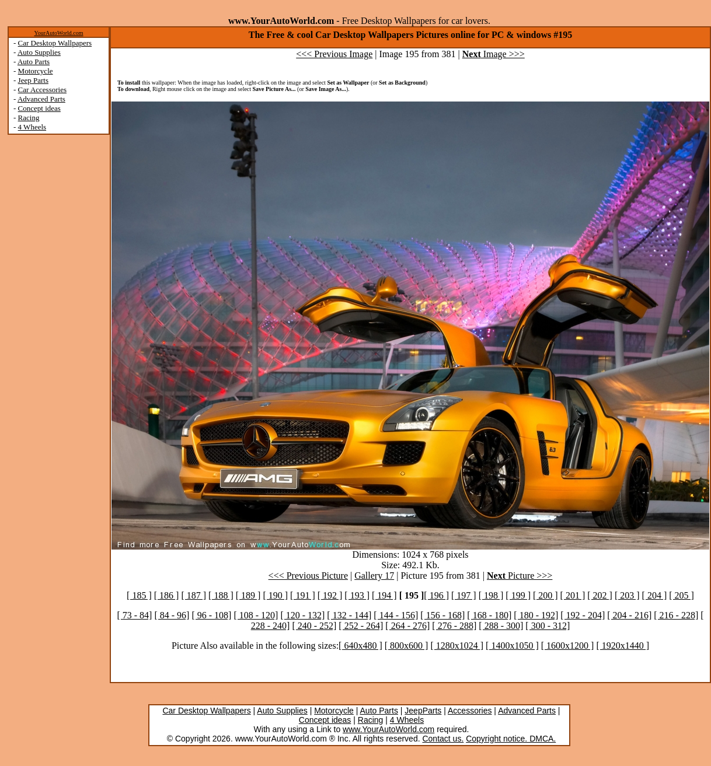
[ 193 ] (357, 595)
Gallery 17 (374, 575)
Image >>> (493, 54)
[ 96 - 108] (211, 615)
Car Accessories (42, 89)
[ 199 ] (518, 595)
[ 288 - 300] (501, 626)
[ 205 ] (681, 595)
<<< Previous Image (334, 54)
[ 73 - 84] (134, 615)
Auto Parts (34, 61)
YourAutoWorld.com (58, 33)
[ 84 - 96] (171, 615)
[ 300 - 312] (547, 626)
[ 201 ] (572, 595)
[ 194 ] (384, 595)
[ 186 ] (166, 595)
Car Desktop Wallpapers (55, 43)
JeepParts (423, 710)
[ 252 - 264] (361, 626)
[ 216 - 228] (676, 615)
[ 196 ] (436, 595)
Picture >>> (519, 575)
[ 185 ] (139, 595)
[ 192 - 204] (582, 615)
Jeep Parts (33, 80)
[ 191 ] (302, 595)
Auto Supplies (39, 52)
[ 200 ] (545, 595)
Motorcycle (35, 71)
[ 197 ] (463, 595)
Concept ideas (39, 108)
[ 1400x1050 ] (512, 645)
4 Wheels (32, 127)
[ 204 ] (654, 595)
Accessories (470, 710)
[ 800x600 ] (406, 645)
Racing (29, 117)
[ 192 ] (330, 595)
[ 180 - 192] (536, 615)
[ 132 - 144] (349, 615)
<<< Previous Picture (308, 575)
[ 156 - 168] (442, 615)
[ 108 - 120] (255, 615)
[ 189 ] (248, 595)
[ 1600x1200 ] (567, 645)
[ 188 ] (220, 595)
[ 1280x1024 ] (456, 645)
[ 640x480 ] (360, 645)
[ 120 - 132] (302, 615)
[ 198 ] (491, 595)
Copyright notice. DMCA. (511, 738)
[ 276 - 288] (454, 626)
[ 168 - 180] (489, 615)
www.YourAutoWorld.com (388, 729)
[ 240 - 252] (314, 626)
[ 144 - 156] (396, 615)
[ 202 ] (599, 595)
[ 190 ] (275, 595)
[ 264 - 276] (407, 626)
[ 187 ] (193, 595)
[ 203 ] (627, 595)
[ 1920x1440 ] (622, 645)
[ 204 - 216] (629, 615)
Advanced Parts (41, 99)
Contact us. (442, 738)
